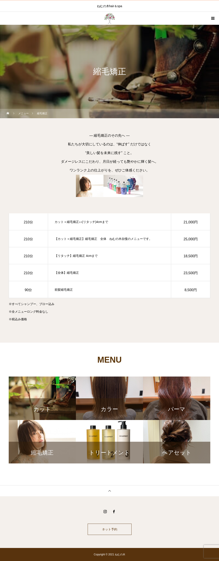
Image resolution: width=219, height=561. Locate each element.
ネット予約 (109, 529)
